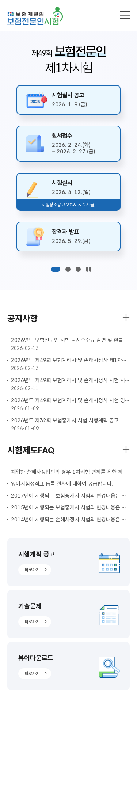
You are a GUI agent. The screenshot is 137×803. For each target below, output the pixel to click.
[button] (55, 269)
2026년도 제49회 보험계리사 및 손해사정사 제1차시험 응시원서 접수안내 (70, 360)
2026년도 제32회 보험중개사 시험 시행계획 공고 (65, 420)
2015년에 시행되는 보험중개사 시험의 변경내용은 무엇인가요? (70, 507)
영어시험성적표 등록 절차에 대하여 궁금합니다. (62, 483)
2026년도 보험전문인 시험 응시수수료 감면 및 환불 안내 (70, 340)
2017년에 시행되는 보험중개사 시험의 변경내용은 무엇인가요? (70, 495)
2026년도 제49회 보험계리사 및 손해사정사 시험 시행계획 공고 (70, 380)
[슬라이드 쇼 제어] (89, 269)
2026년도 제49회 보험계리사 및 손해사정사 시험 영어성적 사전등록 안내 (70, 400)
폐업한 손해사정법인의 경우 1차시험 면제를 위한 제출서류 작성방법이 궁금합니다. (70, 472)
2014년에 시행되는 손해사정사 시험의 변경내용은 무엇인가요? (70, 519)
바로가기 (32, 569)
